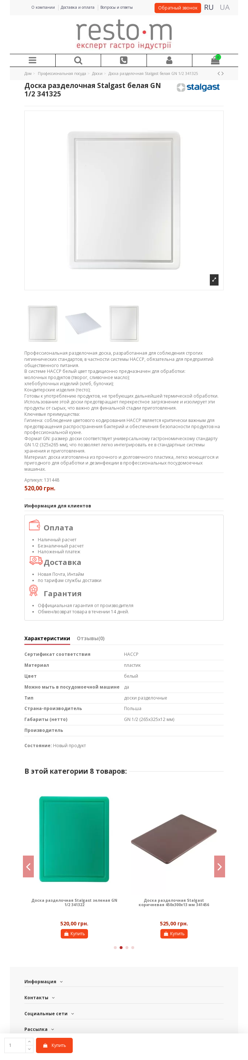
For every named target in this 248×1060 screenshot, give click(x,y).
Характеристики (47, 638)
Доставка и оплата (78, 7)
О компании (43, 7)
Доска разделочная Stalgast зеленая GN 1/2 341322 (74, 902)
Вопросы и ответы (116, 7)
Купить (54, 1045)
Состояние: (38, 746)
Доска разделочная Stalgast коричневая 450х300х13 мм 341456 (174, 902)
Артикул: (33, 480)
